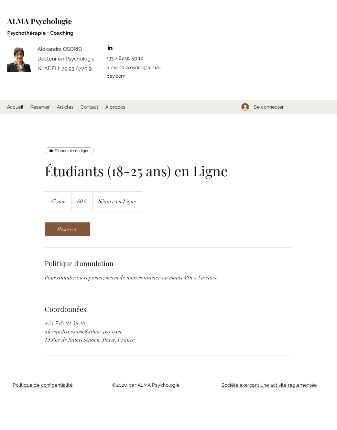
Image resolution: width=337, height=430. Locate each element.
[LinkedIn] (110, 47)
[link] (67, 229)
